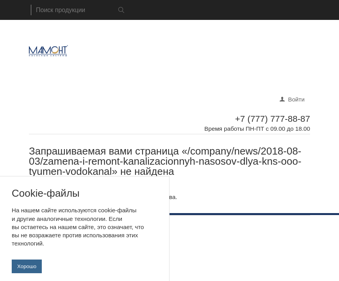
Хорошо (26, 270)
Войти (296, 99)
